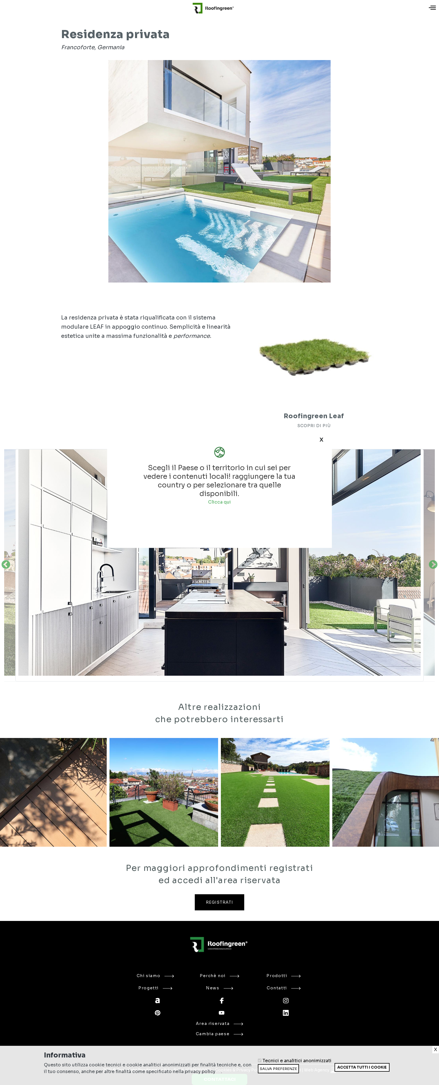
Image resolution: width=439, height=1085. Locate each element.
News (219, 987)
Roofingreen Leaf (314, 416)
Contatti (284, 987)
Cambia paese (219, 1033)
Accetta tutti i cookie (362, 1067)
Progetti (155, 987)
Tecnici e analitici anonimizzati (297, 1061)
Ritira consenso (334, 1071)
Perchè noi (219, 975)
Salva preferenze (278, 1068)
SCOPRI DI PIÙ (314, 425)
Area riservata (219, 1023)
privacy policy (200, 1071)
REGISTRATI (219, 902)
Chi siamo (155, 975)
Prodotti (283, 975)
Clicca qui (219, 502)
